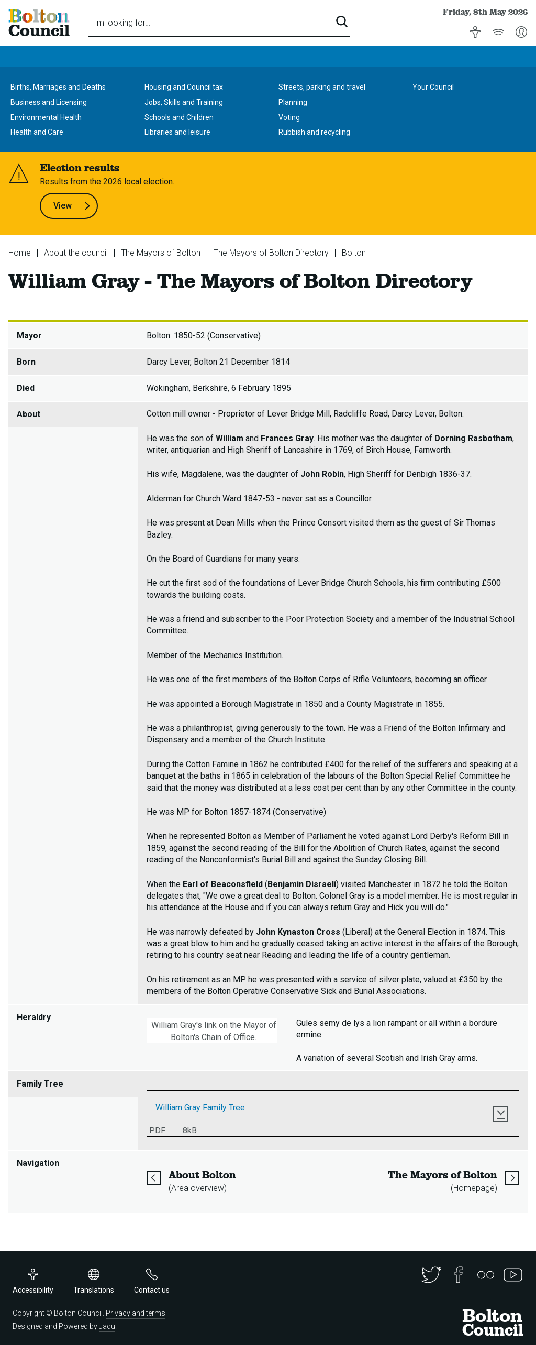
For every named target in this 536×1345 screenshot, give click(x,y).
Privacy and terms (135, 1313)
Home (19, 253)
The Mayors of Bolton (160, 253)
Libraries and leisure (177, 132)
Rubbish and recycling (314, 132)
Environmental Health (46, 117)
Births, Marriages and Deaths (58, 87)
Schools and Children (179, 117)
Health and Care (36, 132)
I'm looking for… (121, 23)
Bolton (354, 253)
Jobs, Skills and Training (183, 102)
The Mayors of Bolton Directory (271, 253)
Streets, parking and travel (321, 87)
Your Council (433, 87)
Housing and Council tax (183, 87)
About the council (76, 253)
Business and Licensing (48, 102)
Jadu (107, 1326)
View (72, 206)
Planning (292, 102)
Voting (289, 117)
